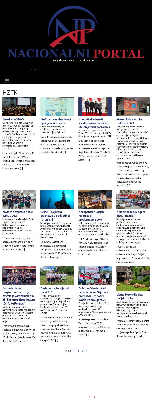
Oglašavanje (76, 371)
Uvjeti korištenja (76, 375)
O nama (76, 379)
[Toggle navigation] (7, 79)
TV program (76, 386)
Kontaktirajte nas (76, 383)
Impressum (76, 367)
